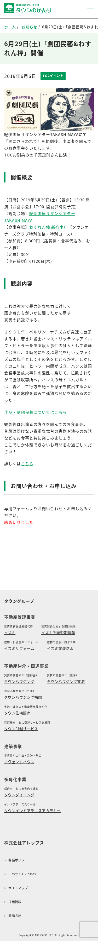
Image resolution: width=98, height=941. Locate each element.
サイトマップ (18, 888)
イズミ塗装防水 (60, 648)
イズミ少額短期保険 (58, 632)
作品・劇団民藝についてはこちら (35, 412)
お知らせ (29, 26)
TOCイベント (53, 75)
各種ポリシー (18, 860)
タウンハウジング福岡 (23, 697)
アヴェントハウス (19, 761)
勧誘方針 (14, 916)
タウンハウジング (19, 681)
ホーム (10, 26)
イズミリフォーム (19, 648)
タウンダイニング (19, 794)
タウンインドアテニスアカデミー (32, 810)
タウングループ (19, 601)
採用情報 (14, 902)
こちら (27, 464)
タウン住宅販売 (17, 712)
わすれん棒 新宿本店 (48, 227)
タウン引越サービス (21, 728)
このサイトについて (22, 874)
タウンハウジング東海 (66, 681)
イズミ (9, 632)
